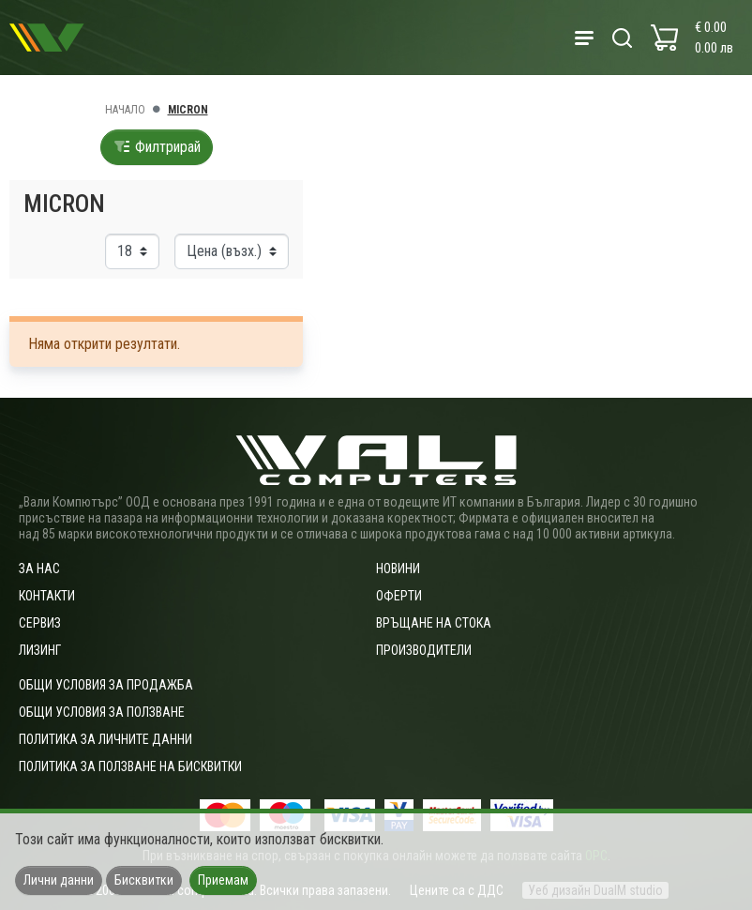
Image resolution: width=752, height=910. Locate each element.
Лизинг (40, 650)
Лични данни (58, 879)
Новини (398, 568)
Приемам (223, 879)
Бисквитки (143, 879)
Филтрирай (157, 147)
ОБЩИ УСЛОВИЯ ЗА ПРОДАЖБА (106, 684)
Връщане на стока (433, 622)
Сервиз (40, 622)
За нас (39, 568)
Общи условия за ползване (102, 712)
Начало (125, 109)
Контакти (47, 595)
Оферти (399, 595)
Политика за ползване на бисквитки (130, 766)
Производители (424, 650)
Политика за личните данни (105, 739)
